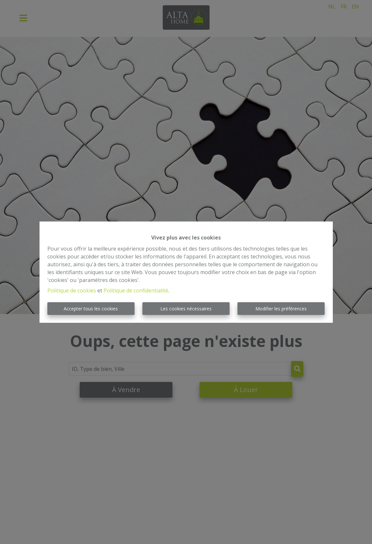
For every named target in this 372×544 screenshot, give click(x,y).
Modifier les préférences (281, 308)
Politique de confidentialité (136, 290)
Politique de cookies (71, 290)
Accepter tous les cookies (91, 308)
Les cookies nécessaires (186, 308)
